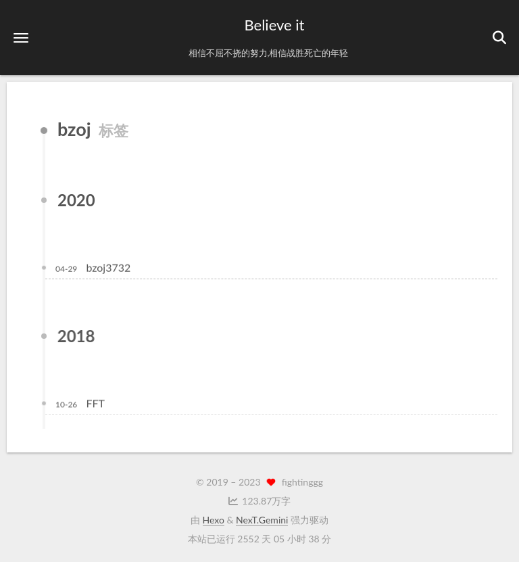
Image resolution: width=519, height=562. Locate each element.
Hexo (213, 519)
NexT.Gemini (262, 519)
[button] (21, 37)
